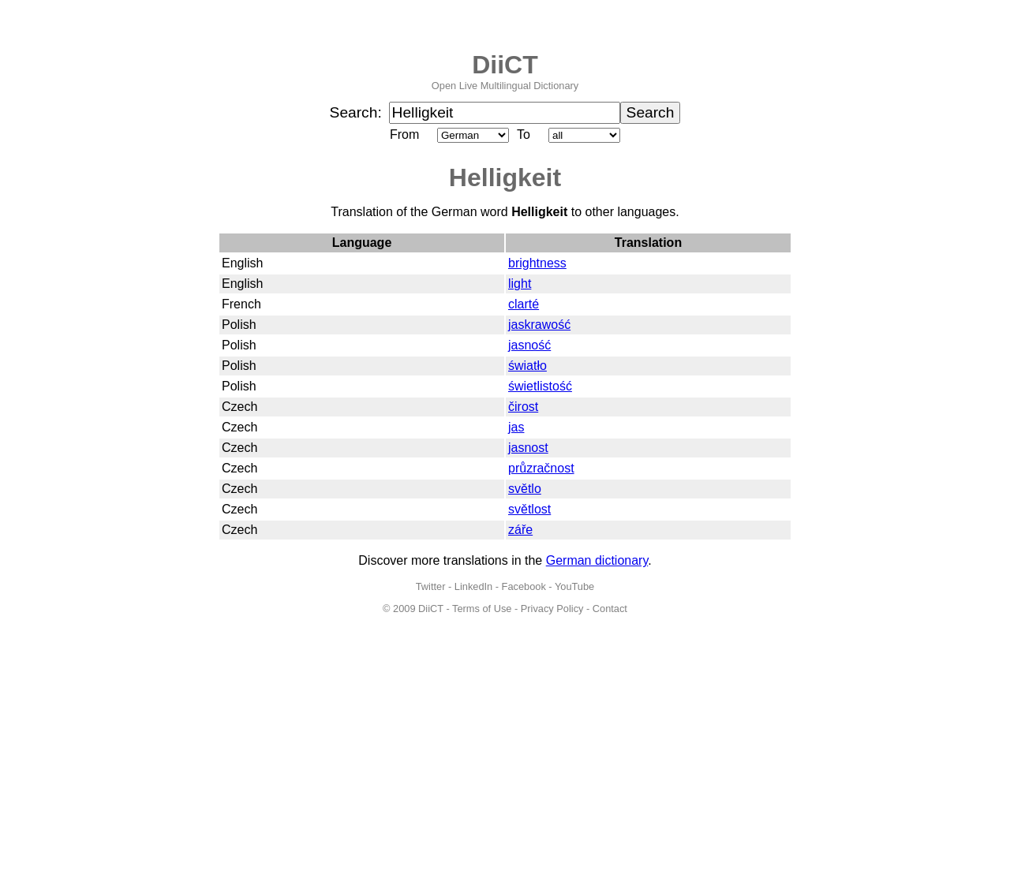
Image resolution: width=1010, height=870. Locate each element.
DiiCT (505, 64)
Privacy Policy (552, 608)
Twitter (431, 586)
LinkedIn (473, 586)
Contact (610, 608)
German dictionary (597, 560)
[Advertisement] (505, 751)
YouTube (574, 586)
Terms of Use (481, 608)
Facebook (524, 586)
